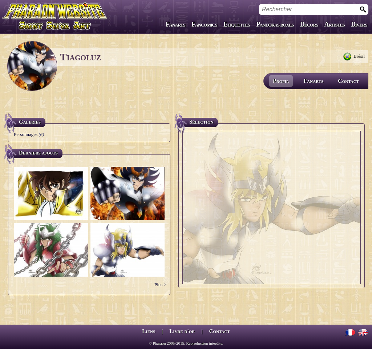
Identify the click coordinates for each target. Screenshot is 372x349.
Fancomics (204, 24)
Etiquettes (236, 24)
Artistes (334, 24)
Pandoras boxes (275, 24)
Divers (359, 24)
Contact (348, 81)
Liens (148, 331)
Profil (281, 81)
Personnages (25, 134)
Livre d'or (182, 331)
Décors (309, 24)
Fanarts (175, 24)
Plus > (160, 284)
